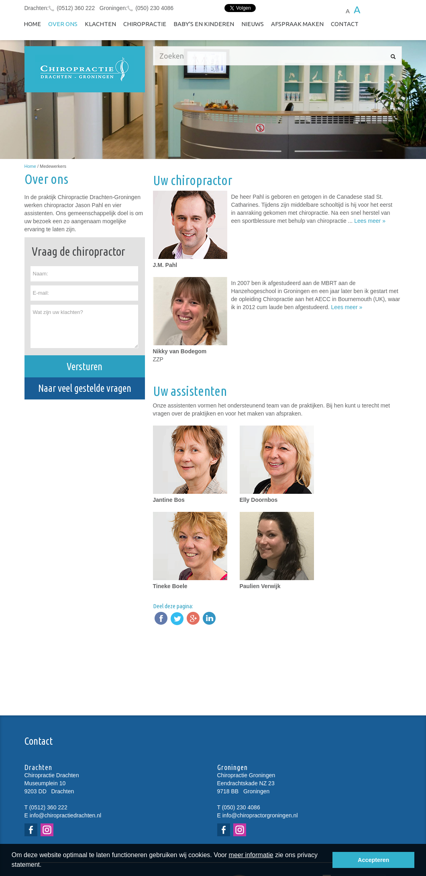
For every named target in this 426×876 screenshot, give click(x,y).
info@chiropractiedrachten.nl (65, 815)
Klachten (100, 23)
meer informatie (251, 855)
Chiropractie (144, 23)
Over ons (62, 23)
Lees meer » (369, 221)
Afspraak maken (297, 23)
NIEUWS (252, 23)
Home (32, 23)
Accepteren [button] (373, 860)
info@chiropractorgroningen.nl (260, 815)
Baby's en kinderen (203, 23)
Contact (345, 23)
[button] (44, 865)
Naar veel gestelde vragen (84, 388)
